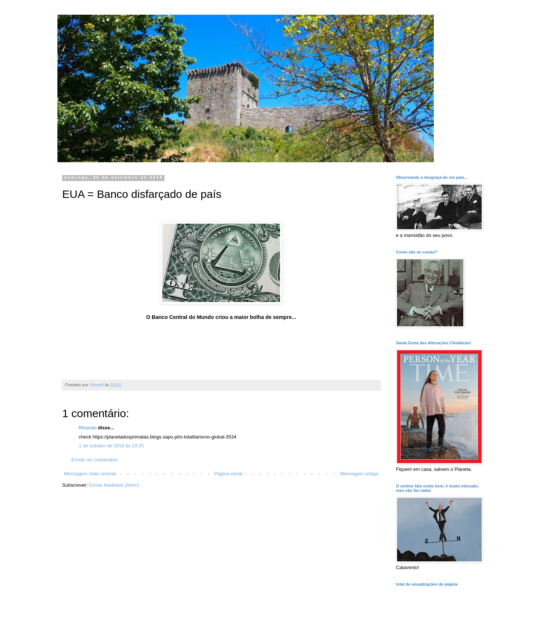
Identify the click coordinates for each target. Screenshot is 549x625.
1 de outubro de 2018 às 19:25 (111, 445)
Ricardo (87, 427)
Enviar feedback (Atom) (114, 485)
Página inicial (228, 473)
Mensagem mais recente (90, 473)
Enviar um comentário (94, 459)
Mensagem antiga (359, 473)
